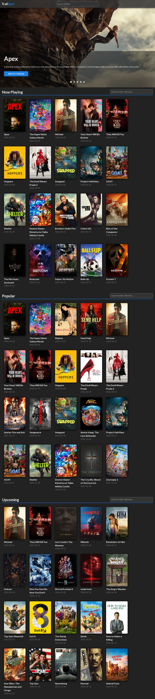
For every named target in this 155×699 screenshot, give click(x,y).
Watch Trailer (16, 74)
